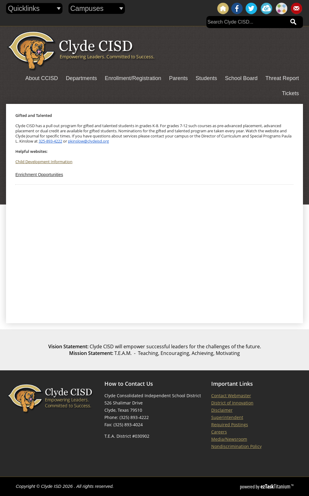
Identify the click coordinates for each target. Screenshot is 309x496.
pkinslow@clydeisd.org (88, 141)
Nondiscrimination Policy (236, 446)
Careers (219, 432)
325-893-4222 (50, 141)
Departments (81, 78)
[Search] (246, 22)
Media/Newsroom (229, 439)
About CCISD (41, 78)
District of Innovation (232, 403)
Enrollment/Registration (133, 78)
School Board (241, 78)
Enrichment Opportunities (39, 174)
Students (206, 78)
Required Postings (229, 424)
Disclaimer (222, 410)
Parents (178, 78)
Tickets (290, 93)
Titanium (275, 486)
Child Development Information (43, 161)
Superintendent (227, 417)
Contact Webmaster (231, 395)
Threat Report (282, 78)
